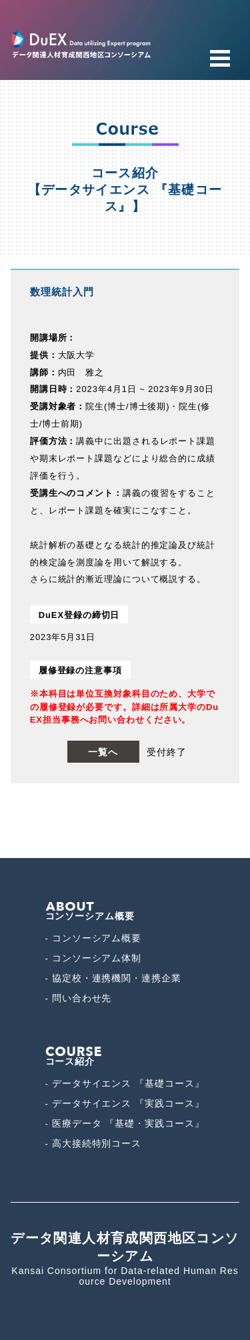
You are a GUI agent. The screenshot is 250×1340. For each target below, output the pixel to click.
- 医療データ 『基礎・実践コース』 (125, 1124)
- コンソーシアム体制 (93, 958)
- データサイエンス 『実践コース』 (125, 1104)
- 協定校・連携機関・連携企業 (113, 978)
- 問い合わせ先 (78, 998)
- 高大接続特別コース (93, 1144)
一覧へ (103, 752)
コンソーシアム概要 (90, 912)
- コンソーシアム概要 (93, 938)
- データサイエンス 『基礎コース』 (125, 1084)
